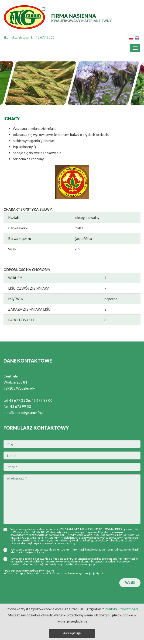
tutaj (102, 573)
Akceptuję (72, 633)
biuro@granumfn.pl (29, 412)
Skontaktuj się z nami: (29, 37)
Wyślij (130, 583)
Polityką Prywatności (121, 609)
